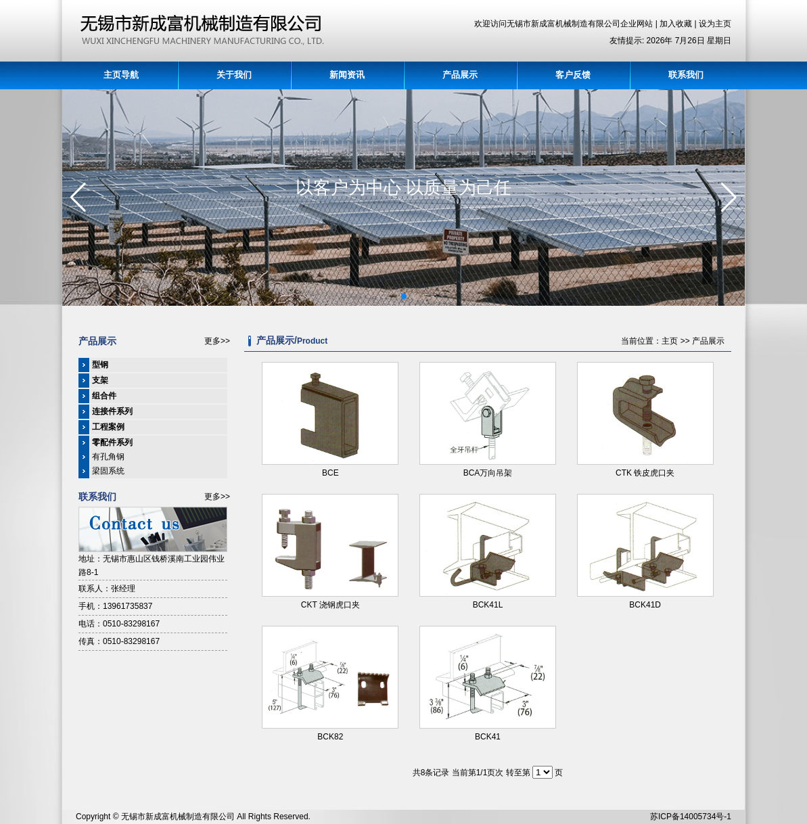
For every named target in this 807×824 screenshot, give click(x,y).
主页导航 (121, 75)
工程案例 (108, 427)
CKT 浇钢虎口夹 (330, 605)
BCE (330, 473)
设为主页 (715, 23)
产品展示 (460, 75)
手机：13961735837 (115, 606)
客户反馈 (573, 75)
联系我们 (686, 75)
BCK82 (330, 736)
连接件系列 (112, 411)
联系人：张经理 (106, 588)
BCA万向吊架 (488, 473)
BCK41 (488, 736)
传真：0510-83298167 (119, 641)
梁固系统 (108, 471)
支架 (100, 380)
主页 (670, 341)
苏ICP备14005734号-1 (690, 816)
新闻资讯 (347, 75)
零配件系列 (112, 442)
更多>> (217, 341)
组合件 (104, 395)
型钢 (100, 364)
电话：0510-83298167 (119, 623)
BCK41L (488, 605)
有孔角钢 (108, 456)
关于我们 (234, 75)
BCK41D (645, 605)
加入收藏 (677, 23)
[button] (404, 296)
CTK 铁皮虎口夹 (645, 473)
